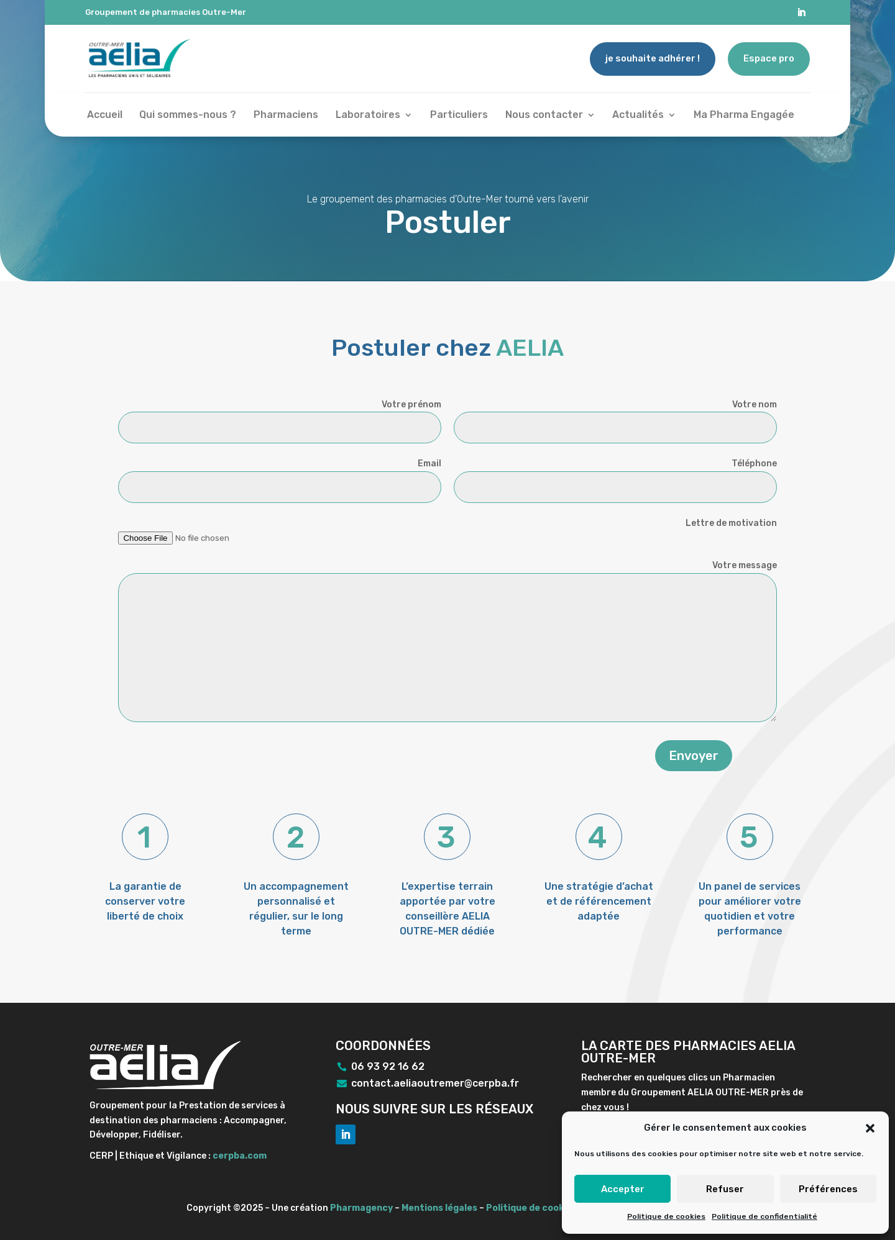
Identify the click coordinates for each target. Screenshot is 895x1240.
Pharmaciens (286, 115)
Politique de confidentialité (764, 1216)
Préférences (828, 1189)
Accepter (623, 1189)
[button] (870, 1128)
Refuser (725, 1189)
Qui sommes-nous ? (187, 115)
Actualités (638, 115)
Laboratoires (368, 115)
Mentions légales (439, 1208)
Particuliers (459, 115)
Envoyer (693, 755)
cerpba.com (240, 1156)
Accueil (104, 115)
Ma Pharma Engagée (744, 115)
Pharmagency (361, 1208)
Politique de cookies (666, 1216)
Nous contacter (544, 115)
